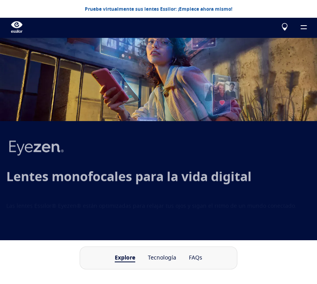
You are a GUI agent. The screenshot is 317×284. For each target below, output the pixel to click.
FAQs (195, 258)
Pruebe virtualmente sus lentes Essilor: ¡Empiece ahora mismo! (158, 8)
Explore (125, 258)
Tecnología (162, 258)
